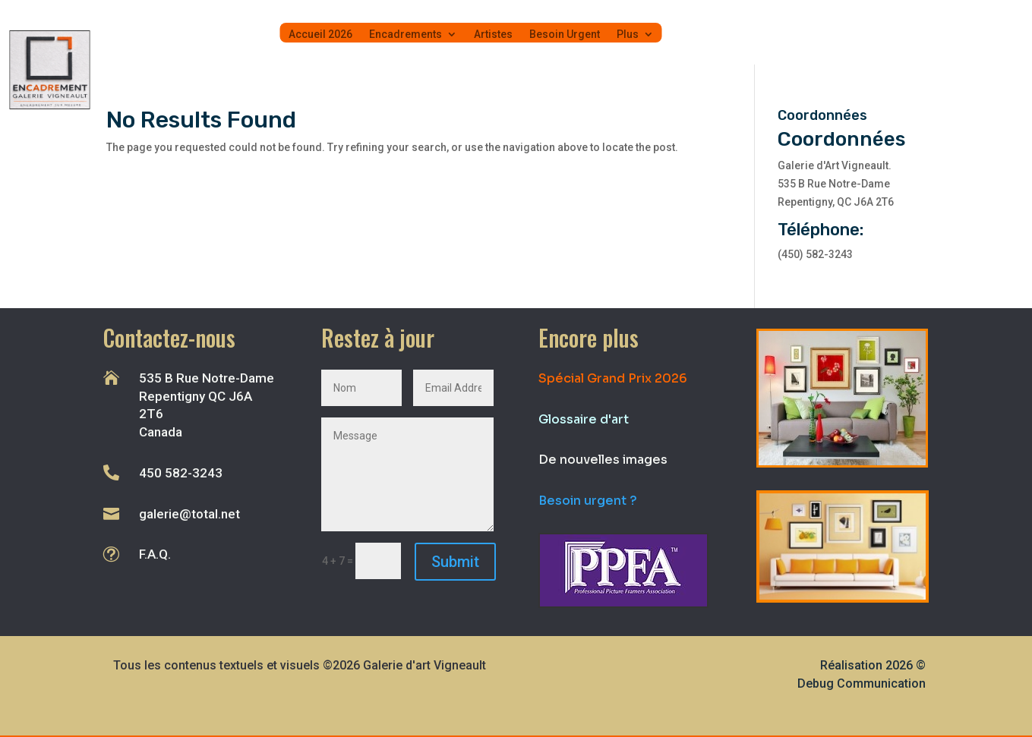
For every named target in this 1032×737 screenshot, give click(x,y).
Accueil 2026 (320, 34)
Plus (628, 34)
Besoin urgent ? (587, 501)
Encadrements (405, 34)
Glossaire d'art (583, 419)
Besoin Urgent (564, 34)
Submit (455, 562)
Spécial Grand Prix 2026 (612, 378)
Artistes (493, 34)
